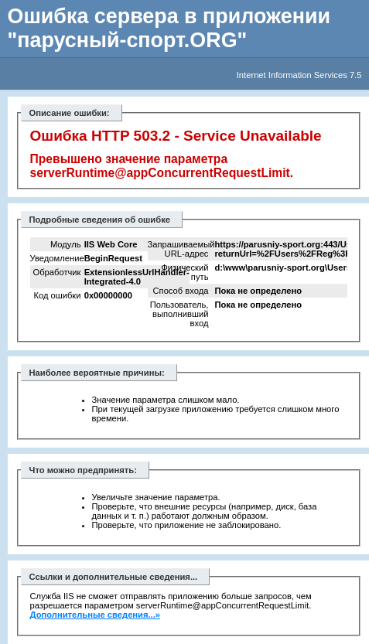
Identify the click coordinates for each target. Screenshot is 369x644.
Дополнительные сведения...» (95, 614)
